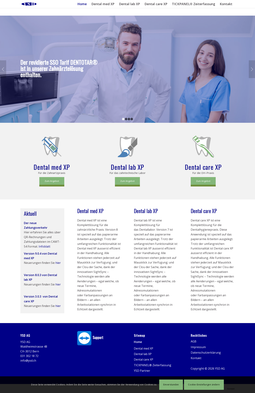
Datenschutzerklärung (206, 352)
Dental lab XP (143, 354)
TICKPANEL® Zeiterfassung (152, 365)
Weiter (252, 69)
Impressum (198, 347)
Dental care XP (143, 359)
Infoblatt (44, 246)
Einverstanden (171, 384)
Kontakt (196, 358)
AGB (193, 341)
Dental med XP (143, 348)
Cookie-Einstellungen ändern (204, 384)
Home (138, 342)
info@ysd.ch (28, 360)
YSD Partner (142, 371)
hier (58, 263)
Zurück (3, 69)
